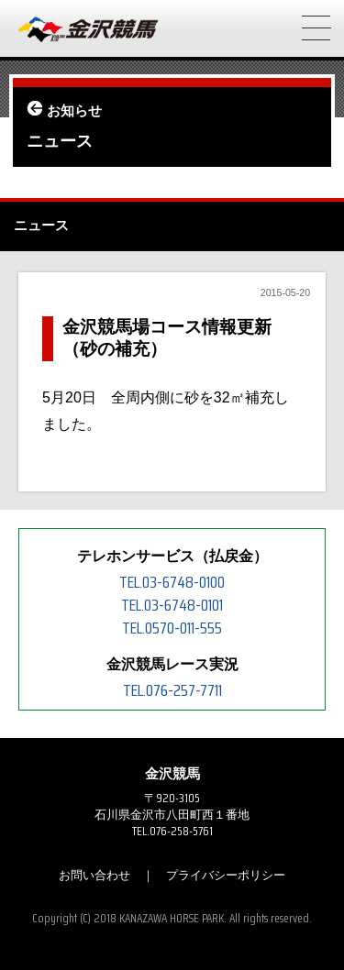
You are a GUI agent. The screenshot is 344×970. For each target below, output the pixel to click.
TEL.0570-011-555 (172, 628)
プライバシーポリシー (225, 875)
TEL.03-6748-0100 (172, 582)
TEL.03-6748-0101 (172, 605)
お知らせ (74, 111)
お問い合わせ (94, 875)
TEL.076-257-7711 (172, 690)
